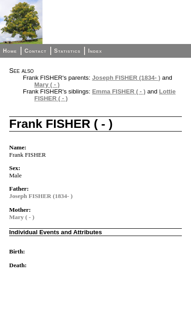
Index (95, 51)
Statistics (67, 51)
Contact (35, 51)
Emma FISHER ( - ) (118, 91)
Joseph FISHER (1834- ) (126, 77)
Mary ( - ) (47, 84)
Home (10, 51)
